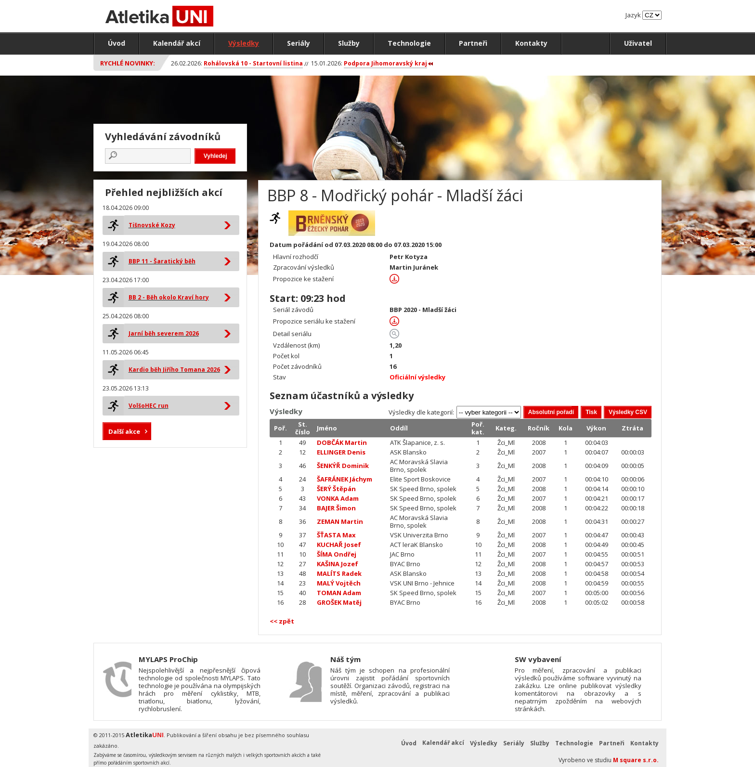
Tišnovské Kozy (152, 225)
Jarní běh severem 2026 (164, 333)
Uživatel (638, 43)
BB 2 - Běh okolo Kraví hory (169, 297)
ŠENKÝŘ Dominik (343, 465)
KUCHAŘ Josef (339, 544)
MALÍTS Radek (339, 573)
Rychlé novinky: (127, 63)
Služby (349, 43)
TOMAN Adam (339, 592)
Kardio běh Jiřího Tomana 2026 (174, 369)
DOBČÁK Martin (342, 442)
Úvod (116, 43)
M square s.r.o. (636, 760)
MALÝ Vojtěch (339, 583)
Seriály (298, 43)
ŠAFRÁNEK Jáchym (344, 479)
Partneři (473, 43)
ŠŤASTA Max (336, 535)
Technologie (409, 43)
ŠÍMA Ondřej (336, 554)
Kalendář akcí (176, 43)
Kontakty (531, 43)
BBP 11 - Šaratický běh (162, 261)
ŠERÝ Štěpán (336, 488)
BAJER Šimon (336, 508)
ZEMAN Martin (340, 521)
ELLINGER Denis (341, 452)
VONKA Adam (338, 498)
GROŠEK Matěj (339, 602)
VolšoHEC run (149, 406)
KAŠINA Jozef (337, 563)
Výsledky (243, 43)
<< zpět (282, 621)
